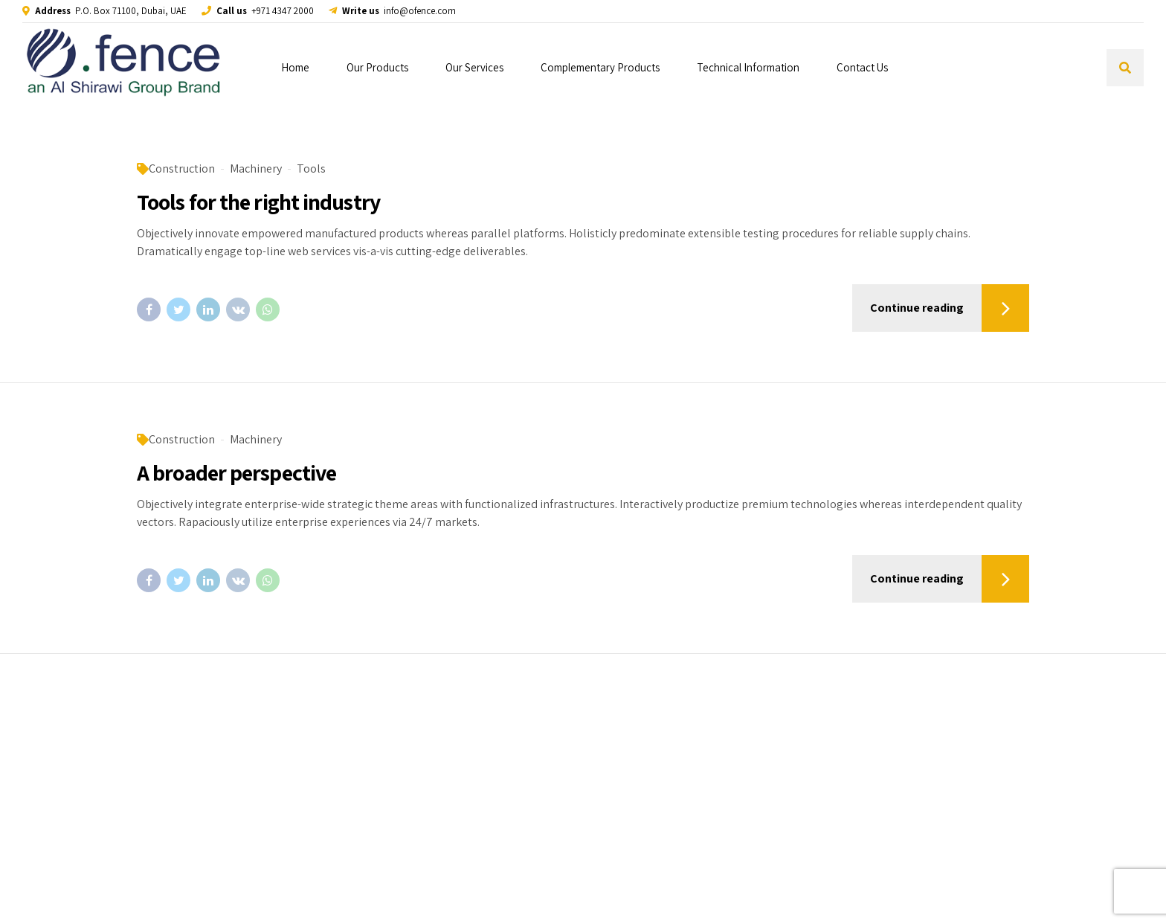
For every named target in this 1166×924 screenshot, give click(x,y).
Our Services (474, 67)
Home (295, 67)
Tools (311, 168)
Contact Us (862, 67)
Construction (182, 168)
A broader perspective (236, 472)
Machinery (256, 168)
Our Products (377, 67)
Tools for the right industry (258, 201)
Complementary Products (600, 67)
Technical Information (748, 67)
